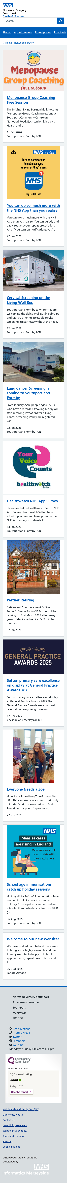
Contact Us (8, 1120)
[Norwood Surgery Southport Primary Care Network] (18, 10)
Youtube (18, 1045)
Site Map (7, 1141)
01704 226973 (21, 1033)
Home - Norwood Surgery (19, 42)
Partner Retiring (20, 600)
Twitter (17, 1037)
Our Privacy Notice (13, 1114)
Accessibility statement (15, 1125)
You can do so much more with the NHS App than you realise (33, 208)
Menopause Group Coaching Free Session (31, 100)
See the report (19, 1092)
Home (7, 32)
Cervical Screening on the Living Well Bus (28, 300)
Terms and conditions (14, 1136)
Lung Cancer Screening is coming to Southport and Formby (28, 393)
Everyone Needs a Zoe (26, 789)
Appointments (23, 32)
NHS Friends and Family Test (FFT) (21, 1109)
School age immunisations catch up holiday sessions (29, 887)
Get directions (21, 1029)
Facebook (19, 1041)
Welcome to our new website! (33, 939)
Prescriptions (43, 32)
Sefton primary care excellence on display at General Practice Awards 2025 (33, 685)
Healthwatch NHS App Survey (32, 501)
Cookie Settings (11, 1146)
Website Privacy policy (15, 1130)
